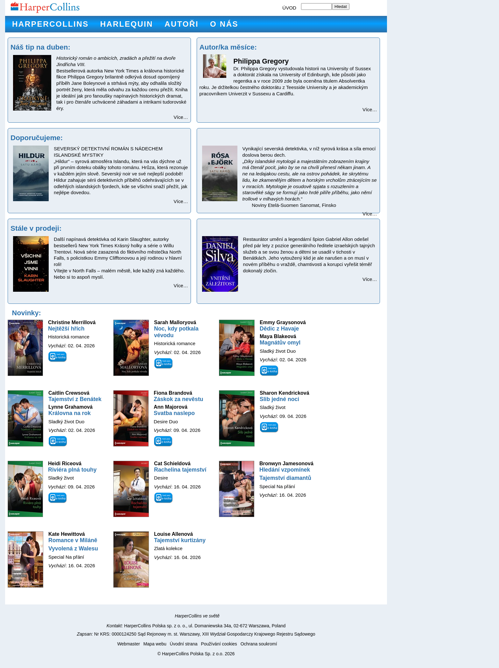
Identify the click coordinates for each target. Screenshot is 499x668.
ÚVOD (289, 7)
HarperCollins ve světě (197, 615)
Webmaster (128, 643)
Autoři (182, 24)
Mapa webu (154, 643)
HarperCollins (50, 24)
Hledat (340, 6)
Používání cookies (219, 643)
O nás (224, 24)
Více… (180, 117)
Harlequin (126, 24)
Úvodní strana (184, 643)
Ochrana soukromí (259, 643)
